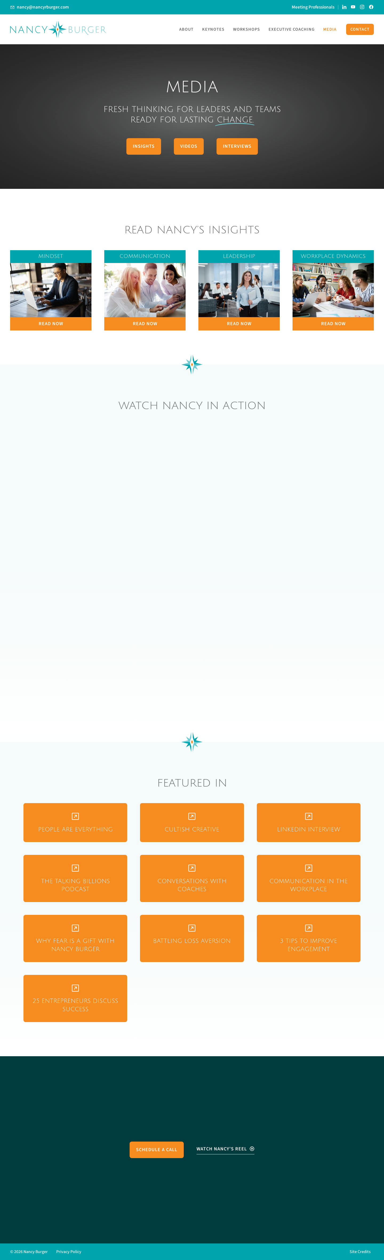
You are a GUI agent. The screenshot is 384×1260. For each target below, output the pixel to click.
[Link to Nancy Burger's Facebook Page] (371, 7)
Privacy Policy (68, 1252)
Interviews (237, 146)
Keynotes (213, 29)
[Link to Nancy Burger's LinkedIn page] (344, 7)
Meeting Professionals (313, 7)
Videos (188, 146)
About (186, 29)
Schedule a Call (156, 1149)
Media (330, 29)
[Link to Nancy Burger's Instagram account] (362, 7)
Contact (360, 29)
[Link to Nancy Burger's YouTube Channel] (353, 7)
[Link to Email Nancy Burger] (39, 7)
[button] (362, 1252)
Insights (144, 146)
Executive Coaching (292, 29)
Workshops (246, 29)
